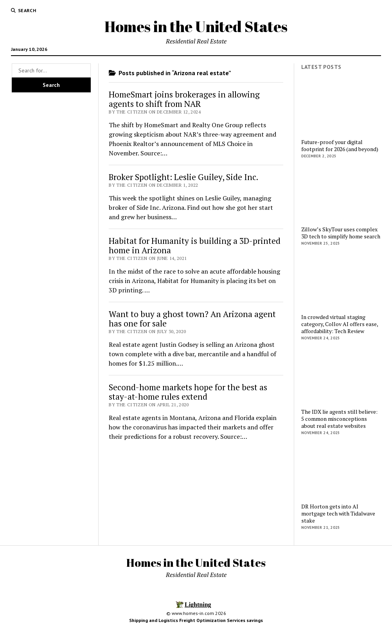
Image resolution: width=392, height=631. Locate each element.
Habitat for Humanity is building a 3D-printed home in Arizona (195, 245)
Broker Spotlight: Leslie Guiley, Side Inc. (183, 176)
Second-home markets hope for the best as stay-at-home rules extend (188, 392)
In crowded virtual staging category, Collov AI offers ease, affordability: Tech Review (339, 324)
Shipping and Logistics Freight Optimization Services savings (196, 620)
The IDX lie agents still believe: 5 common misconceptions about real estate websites (339, 418)
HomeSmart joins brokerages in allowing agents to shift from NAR (184, 99)
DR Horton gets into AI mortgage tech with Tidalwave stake (338, 513)
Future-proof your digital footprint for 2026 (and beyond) (339, 146)
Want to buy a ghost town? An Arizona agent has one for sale (192, 318)
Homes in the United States (196, 26)
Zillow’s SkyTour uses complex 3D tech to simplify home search (340, 233)
